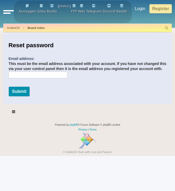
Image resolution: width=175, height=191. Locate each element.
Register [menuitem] (160, 8)
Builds (52, 9)
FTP (74, 9)
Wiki (81, 9)
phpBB (74, 124)
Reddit (121, 9)
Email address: (22, 59)
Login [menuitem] (140, 8)
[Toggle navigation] (13, 112)
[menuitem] (166, 28)
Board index (36, 27)
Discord (109, 9)
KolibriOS (13, 27)
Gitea (41, 9)
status (64, 5)
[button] (8, 11)
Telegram (94, 9)
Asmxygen (27, 9)
